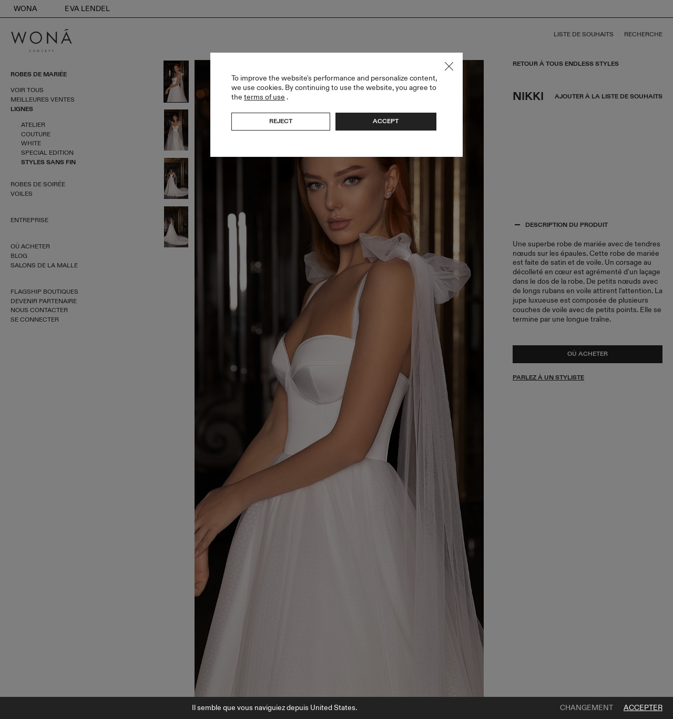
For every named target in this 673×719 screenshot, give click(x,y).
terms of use (264, 97)
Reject (280, 121)
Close (449, 66)
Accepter (643, 708)
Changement (586, 708)
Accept (386, 121)
